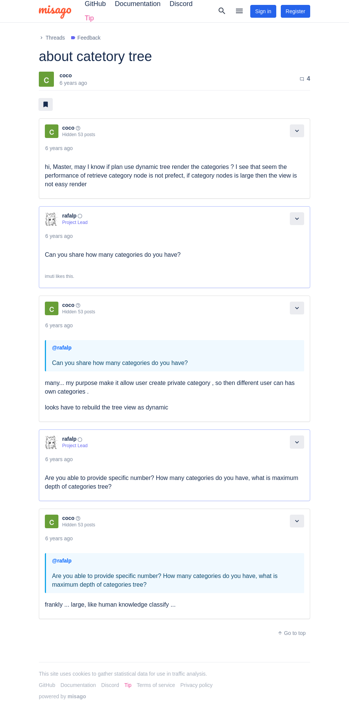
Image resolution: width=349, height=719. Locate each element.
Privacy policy (197, 685)
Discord (110, 685)
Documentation (78, 685)
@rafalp (62, 348)
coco (66, 75)
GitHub (47, 685)
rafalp (69, 216)
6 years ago (59, 148)
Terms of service (156, 685)
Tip (89, 18)
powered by (62, 696)
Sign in (263, 11)
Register (295, 11)
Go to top (291, 633)
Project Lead (74, 222)
